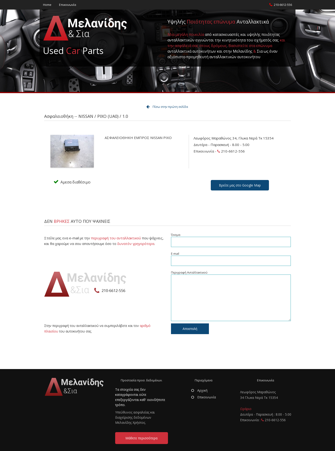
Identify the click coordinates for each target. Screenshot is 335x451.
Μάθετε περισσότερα (141, 438)
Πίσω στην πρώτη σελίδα (170, 107)
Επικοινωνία (67, 5)
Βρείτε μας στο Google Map (240, 185)
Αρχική (199, 390)
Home (47, 5)
